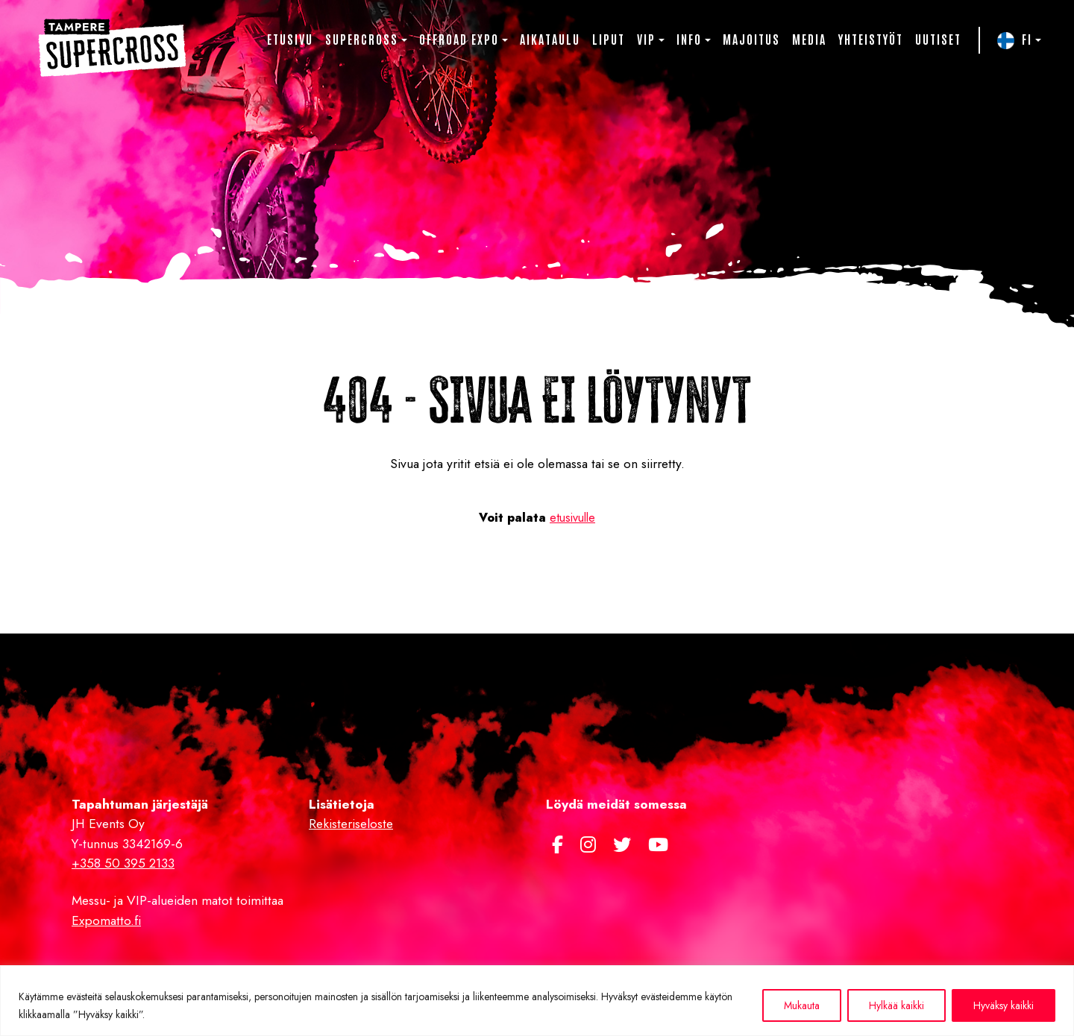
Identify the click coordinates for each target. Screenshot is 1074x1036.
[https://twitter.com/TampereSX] (624, 845)
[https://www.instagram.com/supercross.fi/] (590, 845)
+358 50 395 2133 (123, 863)
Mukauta (802, 1005)
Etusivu (290, 38)
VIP (646, 38)
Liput (608, 38)
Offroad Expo (459, 38)
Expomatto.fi (106, 920)
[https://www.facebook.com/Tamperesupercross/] (560, 845)
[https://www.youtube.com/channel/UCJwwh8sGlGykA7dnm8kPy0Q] (658, 845)
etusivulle (572, 517)
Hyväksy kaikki (1003, 1005)
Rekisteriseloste (351, 823)
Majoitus (751, 38)
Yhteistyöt (870, 38)
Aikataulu (550, 38)
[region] (537, 1000)
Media (809, 38)
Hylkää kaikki (896, 1005)
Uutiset (938, 38)
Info (689, 38)
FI (1027, 38)
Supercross (361, 38)
